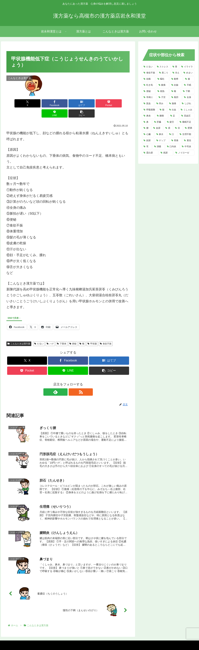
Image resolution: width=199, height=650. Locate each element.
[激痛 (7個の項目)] (174, 103)
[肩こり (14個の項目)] (163, 73)
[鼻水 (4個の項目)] (161, 134)
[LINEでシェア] (99, 103)
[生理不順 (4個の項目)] (186, 134)
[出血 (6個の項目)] (173, 110)
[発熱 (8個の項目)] (162, 91)
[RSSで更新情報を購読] (72, 382)
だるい (39, 333)
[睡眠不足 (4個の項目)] (186, 122)
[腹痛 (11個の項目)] (163, 85)
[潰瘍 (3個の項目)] (158, 146)
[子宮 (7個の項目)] (163, 97)
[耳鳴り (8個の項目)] (149, 97)
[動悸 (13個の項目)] (176, 79)
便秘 (73, 333)
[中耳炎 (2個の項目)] (187, 146)
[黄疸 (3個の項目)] (188, 140)
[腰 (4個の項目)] (146, 128)
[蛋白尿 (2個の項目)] (150, 153)
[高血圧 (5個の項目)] (187, 116)
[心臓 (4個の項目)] (148, 134)
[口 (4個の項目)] (172, 134)
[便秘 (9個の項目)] (148, 91)
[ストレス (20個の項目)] (162, 67)
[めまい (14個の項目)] (188, 73)
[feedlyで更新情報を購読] (64, 382)
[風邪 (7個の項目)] (176, 97)
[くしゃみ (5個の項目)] (186, 110)
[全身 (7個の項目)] (188, 97)
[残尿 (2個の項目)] (166, 153)
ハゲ (50, 333)
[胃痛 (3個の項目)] (176, 140)
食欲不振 (105, 333)
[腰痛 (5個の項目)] (161, 116)
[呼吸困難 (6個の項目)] (149, 110)
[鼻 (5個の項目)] (147, 122)
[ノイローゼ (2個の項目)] (184, 153)
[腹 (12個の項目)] (188, 79)
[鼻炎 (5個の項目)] (148, 116)
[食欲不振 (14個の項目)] (149, 73)
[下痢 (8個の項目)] (187, 91)
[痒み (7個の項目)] (161, 103)
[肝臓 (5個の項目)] (158, 122)
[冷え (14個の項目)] (176, 73)
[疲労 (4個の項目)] (171, 122)
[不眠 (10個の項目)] (188, 85)
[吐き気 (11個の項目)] (149, 85)
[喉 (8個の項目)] (175, 91)
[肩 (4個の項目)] (168, 128)
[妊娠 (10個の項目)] (176, 85)
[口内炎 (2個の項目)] (172, 146)
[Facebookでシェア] (37, 103)
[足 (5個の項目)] (174, 116)
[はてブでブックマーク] (58, 103)
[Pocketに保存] (78, 103)
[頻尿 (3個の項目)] (148, 140)
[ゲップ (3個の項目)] (162, 140)
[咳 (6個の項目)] (162, 110)
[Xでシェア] (16, 103)
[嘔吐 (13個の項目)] (162, 79)
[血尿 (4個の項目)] (157, 128)
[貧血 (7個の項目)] (148, 103)
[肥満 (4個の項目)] (189, 128)
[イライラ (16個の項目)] (187, 67)
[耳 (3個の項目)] (147, 146)
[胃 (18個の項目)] (175, 67)
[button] (120, 103)
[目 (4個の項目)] (178, 128)
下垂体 (61, 333)
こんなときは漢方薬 (19, 333)
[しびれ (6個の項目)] (187, 103)
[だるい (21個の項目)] (148, 67)
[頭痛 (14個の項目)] (148, 79)
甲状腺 (92, 333)
